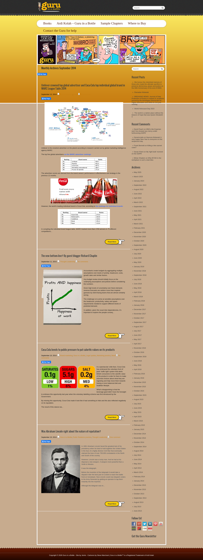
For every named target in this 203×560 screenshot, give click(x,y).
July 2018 (137, 279)
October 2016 (139, 352)
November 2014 (140, 438)
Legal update (91, 355)
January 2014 (139, 481)
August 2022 (138, 189)
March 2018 (138, 297)
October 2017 (139, 318)
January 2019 (139, 267)
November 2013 (140, 489)
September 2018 (140, 275)
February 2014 (139, 477)
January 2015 (139, 429)
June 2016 (138, 361)
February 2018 (139, 301)
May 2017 (137, 339)
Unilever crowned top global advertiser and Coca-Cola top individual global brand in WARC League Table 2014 (83, 87)
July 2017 (137, 331)
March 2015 (138, 421)
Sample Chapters (112, 23)
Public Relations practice (82, 437)
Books (47, 23)
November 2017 (140, 314)
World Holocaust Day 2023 (144, 109)
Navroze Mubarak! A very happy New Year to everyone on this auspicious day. (147, 139)
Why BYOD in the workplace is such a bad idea (146, 159)
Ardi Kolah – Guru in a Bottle (76, 23)
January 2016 (139, 378)
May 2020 (137, 262)
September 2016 (140, 357)
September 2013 (140, 498)
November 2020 (140, 237)
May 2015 (137, 412)
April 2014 (138, 468)
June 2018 (138, 284)
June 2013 (138, 511)
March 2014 (138, 472)
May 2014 (137, 464)
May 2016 (137, 365)
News (76, 94)
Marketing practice (104, 355)
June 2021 (138, 211)
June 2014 (138, 459)
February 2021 (139, 228)
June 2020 (138, 258)
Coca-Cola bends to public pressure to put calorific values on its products (78, 350)
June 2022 (138, 194)
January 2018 (139, 305)
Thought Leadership (67, 262)
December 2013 (140, 485)
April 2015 (138, 417)
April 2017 (138, 344)
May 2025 (137, 172)
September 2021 (140, 207)
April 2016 (138, 369)
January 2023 (139, 181)
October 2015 (139, 391)
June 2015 (138, 408)
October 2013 (139, 494)
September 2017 (140, 322)
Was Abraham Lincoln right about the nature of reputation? (71, 431)
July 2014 (137, 455)
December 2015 (140, 382)
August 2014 (138, 451)
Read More (112, 242)
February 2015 (139, 425)
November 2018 (140, 271)
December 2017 (140, 309)
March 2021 (138, 224)
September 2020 (140, 245)
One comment (115, 437)
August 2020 (138, 249)
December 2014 (140, 434)
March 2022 (138, 202)
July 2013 (137, 507)
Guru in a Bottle (79, 355)
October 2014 (139, 442)
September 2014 (140, 447)
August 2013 (138, 502)
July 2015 (137, 404)
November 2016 (140, 348)
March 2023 (138, 177)
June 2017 (138, 335)
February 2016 (139, 374)
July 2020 (137, 254)
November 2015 (140, 387)
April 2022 (138, 198)
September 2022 (140, 185)
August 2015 (138, 399)
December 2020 (140, 232)
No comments (85, 94)
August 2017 (138, 327)
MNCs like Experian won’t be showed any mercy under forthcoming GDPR (146, 131)
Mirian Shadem (139, 158)
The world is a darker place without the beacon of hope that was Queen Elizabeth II (147, 115)
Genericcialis (138, 137)
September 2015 (140, 395)
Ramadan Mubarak (141, 92)
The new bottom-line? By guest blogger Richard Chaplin (69, 256)
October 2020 (139, 241)
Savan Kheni (138, 152)
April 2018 (138, 292)
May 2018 (137, 288)
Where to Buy (137, 23)
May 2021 (137, 215)
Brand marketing (66, 94)
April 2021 (138, 219)
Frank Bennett (139, 145)
